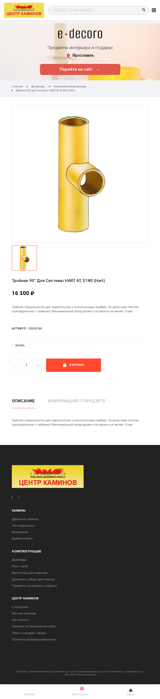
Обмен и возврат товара (29, 633)
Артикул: (19, 328)
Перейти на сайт (80, 69)
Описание (23, 401)
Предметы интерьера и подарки (34, 586)
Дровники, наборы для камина (33, 579)
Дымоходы (19, 560)
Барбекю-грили (22, 538)
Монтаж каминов (24, 613)
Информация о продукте (77, 401)
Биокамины (20, 532)
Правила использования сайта (33, 626)
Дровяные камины (25, 519)
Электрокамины (23, 525)
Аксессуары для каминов (29, 573)
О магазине (20, 607)
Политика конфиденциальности (34, 639)
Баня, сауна (20, 566)
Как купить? (20, 620)
